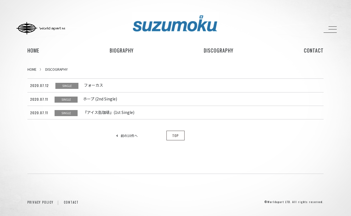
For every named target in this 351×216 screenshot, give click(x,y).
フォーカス (93, 85)
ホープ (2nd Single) (100, 99)
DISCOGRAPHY (56, 69)
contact (314, 50)
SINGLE (67, 86)
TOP (175, 135)
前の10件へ (127, 135)
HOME (33, 50)
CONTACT (71, 202)
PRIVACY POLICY (40, 202)
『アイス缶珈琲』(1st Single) (108, 112)
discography (218, 50)
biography (122, 50)
